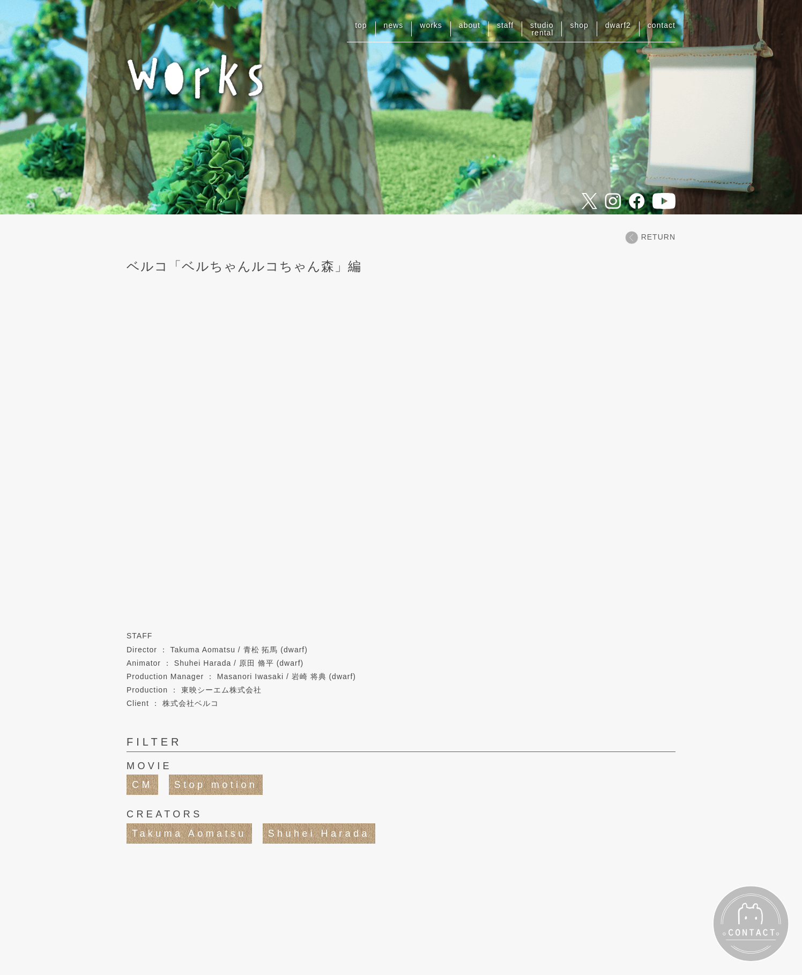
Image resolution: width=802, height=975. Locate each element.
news (394, 25)
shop (579, 25)
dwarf (618, 25)
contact (661, 25)
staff (505, 25)
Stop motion (215, 784)
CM (142, 784)
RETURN (650, 237)
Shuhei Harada (319, 833)
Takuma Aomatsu (189, 833)
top (361, 25)
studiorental (541, 29)
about (469, 25)
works (431, 25)
